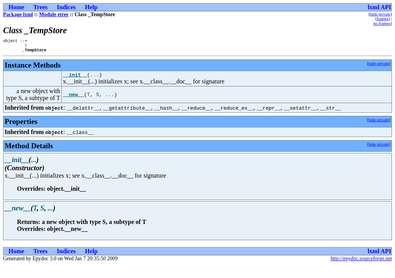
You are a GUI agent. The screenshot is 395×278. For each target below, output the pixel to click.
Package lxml (18, 14)
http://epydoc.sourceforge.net (361, 262)
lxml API (379, 7)
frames (382, 18)
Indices (66, 7)
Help (91, 7)
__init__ (75, 78)
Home (16, 7)
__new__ (73, 98)
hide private (380, 14)
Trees (41, 7)
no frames (381, 23)
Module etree (53, 14)
